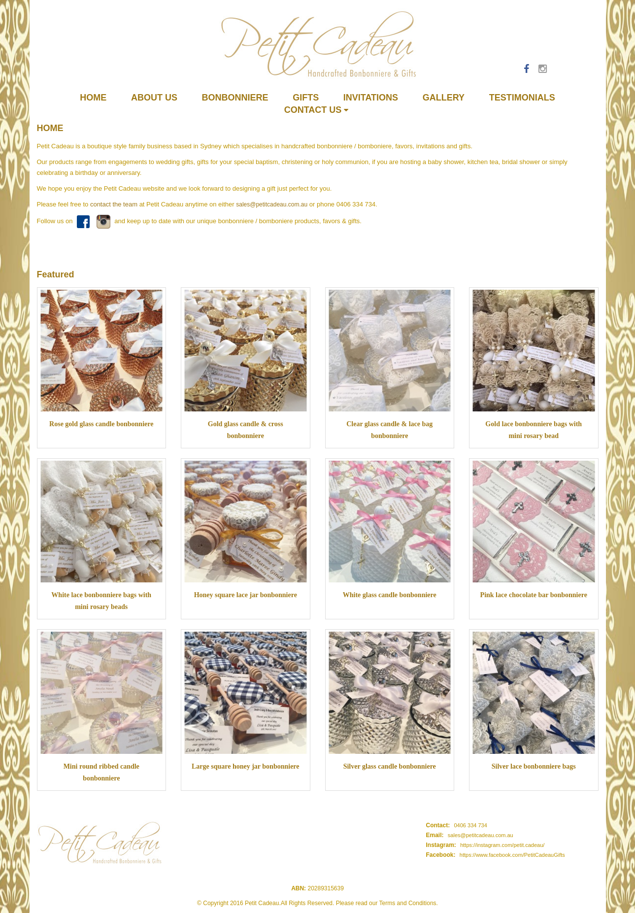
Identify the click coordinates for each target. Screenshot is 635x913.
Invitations (370, 97)
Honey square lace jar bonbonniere (245, 595)
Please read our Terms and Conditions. (387, 903)
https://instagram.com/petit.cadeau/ (502, 845)
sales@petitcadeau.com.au (271, 204)
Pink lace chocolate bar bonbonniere (533, 595)
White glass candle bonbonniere (389, 595)
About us (154, 97)
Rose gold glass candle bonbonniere (101, 424)
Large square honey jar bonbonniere (246, 766)
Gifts (306, 97)
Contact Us (316, 110)
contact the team (113, 204)
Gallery (444, 97)
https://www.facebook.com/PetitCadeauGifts (512, 855)
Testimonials (522, 97)
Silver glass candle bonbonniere (389, 766)
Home (93, 97)
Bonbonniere (235, 97)
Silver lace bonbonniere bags (534, 766)
